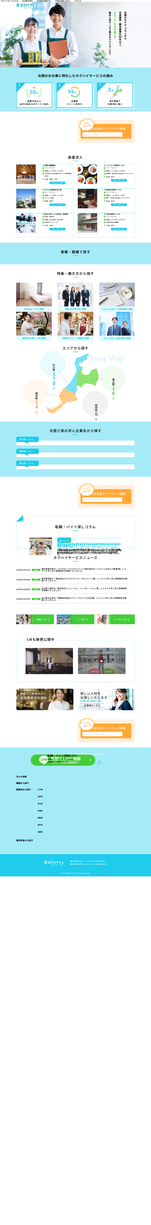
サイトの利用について (23, 1192)
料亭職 (60, 1100)
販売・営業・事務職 (45, 1103)
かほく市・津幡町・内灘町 (48, 1116)
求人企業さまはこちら (121, 1195)
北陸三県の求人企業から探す (100, 1093)
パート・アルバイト (79, 1178)
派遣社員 (93, 1178)
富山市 (41, 1135)
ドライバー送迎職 (72, 1103)
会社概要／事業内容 (116, 61)
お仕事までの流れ (98, 1187)
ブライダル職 (71, 1100)
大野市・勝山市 (112, 1126)
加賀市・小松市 (115, 1113)
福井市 (41, 1126)
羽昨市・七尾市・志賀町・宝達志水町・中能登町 (64, 1113)
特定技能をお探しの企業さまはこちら (90, 1195)
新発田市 (42, 1144)
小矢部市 (103, 1135)
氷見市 (94, 1135)
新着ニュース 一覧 (82, 902)
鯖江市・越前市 (53, 1126)
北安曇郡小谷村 (44, 1171)
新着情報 (85, 1187)
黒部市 (67, 1135)
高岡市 (85, 1135)
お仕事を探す (88, 6)
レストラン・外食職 (86, 1100)
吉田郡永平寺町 (67, 1126)
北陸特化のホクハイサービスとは (78, 115)
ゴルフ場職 (100, 1100)
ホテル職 (42, 1100)
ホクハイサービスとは (69, 6)
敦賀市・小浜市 (98, 1126)
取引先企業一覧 (74, 1192)
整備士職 (59, 1103)
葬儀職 (85, 1103)
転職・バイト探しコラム (51, 1187)
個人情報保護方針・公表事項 (45, 1192)
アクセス (140, 6)
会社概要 (111, 1187)
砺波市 (50, 1135)
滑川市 (76, 1135)
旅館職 (51, 1100)
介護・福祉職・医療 (125, 1100)
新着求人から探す (45, 1093)
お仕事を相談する (105, 6)
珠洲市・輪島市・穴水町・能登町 (95, 1113)
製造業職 (112, 1100)
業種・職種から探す (61, 1093)
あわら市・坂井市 (83, 1126)
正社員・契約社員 (45, 1178)
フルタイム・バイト (61, 1178)
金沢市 (41, 1113)
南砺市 (59, 1135)
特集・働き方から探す (80, 1093)
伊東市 (41, 1153)
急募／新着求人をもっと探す (79, 263)
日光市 (41, 1162)
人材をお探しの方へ (124, 6)
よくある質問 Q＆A (70, 1187)
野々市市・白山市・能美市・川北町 (72, 1116)
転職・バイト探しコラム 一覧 (78, 828)
